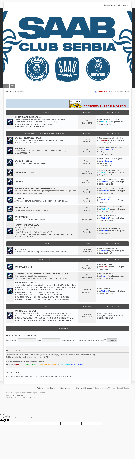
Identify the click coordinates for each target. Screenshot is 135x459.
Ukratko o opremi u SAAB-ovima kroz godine (41, 285)
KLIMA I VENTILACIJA (55, 290)
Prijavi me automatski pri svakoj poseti (91, 340)
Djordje (103, 316)
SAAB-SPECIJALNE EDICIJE (27, 297)
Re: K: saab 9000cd (106, 313)
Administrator (19, 364)
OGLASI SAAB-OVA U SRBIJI (27, 316)
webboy (104, 122)
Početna (40, 388)
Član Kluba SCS (77, 364)
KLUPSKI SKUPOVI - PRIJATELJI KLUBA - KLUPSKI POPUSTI (42, 274)
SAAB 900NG (41, 163)
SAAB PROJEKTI (23, 292)
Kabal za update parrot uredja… (110, 170)
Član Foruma (65, 364)
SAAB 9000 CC (30, 151)
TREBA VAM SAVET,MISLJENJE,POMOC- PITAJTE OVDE (46, 133)
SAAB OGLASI (30, 313)
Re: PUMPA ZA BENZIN (107, 216)
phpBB (17, 393)
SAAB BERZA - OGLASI (25, 311)
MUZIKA (41, 290)
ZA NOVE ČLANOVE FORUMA (28, 117)
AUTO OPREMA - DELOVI (62, 313)
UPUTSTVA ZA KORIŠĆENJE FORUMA (31, 127)
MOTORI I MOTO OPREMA (63, 318)
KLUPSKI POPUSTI (42, 278)
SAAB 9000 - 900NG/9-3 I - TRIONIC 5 (39, 234)
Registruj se (30, 335)
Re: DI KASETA (104, 289)
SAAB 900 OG (30, 140)
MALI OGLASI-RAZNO (25, 320)
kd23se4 (104, 140)
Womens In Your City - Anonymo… (111, 228)
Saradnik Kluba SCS (48, 364)
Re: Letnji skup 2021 (106, 274)
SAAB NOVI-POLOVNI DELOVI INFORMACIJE (35, 188)
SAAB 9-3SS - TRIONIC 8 (26, 237)
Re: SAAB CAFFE (105, 264)
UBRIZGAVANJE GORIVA (26, 287)
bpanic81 (104, 172)
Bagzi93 (104, 276)
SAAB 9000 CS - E (23, 153)
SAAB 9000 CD (44, 151)
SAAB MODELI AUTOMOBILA (53, 295)
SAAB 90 (42, 140)
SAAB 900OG (55, 297)
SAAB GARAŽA (21, 217)
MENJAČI (72, 285)
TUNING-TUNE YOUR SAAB (27, 225)
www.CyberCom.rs (19, 395)
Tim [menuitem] (12, 86)
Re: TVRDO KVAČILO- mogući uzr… (112, 159)
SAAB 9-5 (19, 182)
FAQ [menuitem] (6, 86)
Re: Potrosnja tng (105, 197)
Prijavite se (14, 335)
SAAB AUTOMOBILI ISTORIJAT (28, 295)
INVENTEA (32, 397)
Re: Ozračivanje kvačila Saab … (110, 147)
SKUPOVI (28, 278)
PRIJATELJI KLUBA (59, 278)
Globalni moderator (32, 364)
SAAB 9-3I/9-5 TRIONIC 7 (65, 234)
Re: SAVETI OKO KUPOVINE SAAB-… (113, 179)
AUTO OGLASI (44, 313)
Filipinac (104, 231)
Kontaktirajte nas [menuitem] (64, 388)
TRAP (19, 290)
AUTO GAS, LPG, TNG (25, 199)
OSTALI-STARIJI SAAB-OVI (26, 143)
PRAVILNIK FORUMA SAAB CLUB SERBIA (40, 122)
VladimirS (105, 182)
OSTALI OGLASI (22, 318)
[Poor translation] (6, 420)
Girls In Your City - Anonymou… (110, 248)
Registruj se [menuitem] (111, 5)
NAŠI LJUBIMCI (21, 249)
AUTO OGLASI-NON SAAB (41, 318)
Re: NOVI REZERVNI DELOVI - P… (112, 188)
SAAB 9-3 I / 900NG (23, 161)
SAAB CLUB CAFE (46, 260)
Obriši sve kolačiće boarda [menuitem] (82, 388)
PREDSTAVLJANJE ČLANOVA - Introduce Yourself (34, 124)
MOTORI (63, 285)
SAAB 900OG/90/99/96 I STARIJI (29, 138)
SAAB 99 (51, 140)
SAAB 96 (60, 140)
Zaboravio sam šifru (68, 340)
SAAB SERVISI (21, 208)
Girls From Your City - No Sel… (110, 119)
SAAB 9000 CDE (59, 151)
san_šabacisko (107, 149)
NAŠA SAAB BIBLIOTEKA (26, 283)
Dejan (71, 376)
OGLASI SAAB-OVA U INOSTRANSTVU (55, 316)
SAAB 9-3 (43, 299)
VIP (58, 364)
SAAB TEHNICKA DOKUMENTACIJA (45, 292)
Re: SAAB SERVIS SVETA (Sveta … (112, 207)
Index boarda (50, 388)
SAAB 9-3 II (54, 299)
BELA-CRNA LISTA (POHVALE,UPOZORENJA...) (53, 320)
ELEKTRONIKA (29, 290)
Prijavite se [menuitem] (125, 5)
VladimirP (105, 209)
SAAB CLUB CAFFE (24, 267)
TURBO (41, 287)
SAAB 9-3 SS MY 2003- (25, 172)
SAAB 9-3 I (29, 163)
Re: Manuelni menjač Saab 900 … (111, 138)
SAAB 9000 (20, 148)
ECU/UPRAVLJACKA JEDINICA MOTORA (61, 287)
